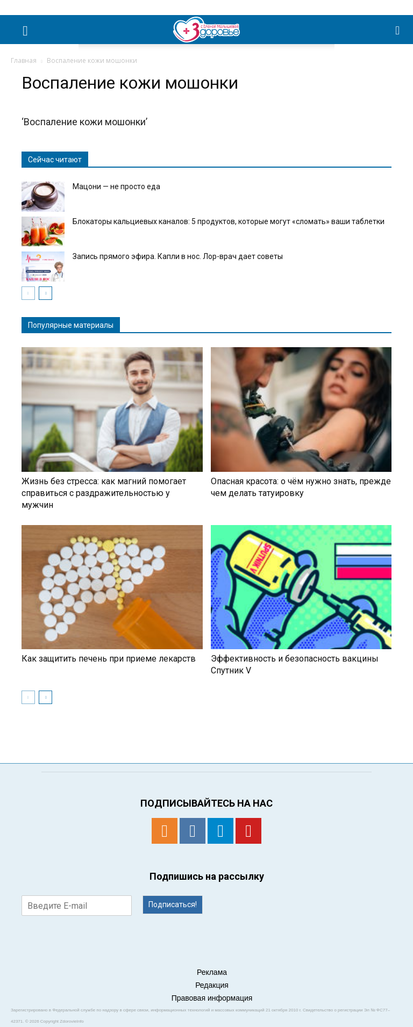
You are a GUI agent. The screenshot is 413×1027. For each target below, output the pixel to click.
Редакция (212, 985)
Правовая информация (212, 998)
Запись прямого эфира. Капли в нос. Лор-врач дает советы (178, 256)
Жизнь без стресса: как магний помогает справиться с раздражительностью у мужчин (104, 493)
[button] (398, 29)
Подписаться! (172, 904)
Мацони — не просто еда (116, 186)
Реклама (212, 972)
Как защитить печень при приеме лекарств (109, 658)
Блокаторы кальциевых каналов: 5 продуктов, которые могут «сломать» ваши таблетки (228, 221)
